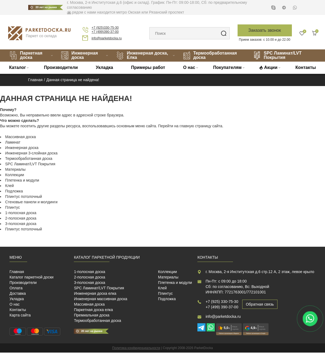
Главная (17, 272)
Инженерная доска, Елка (142, 55)
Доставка (18, 293)
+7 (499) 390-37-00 (222, 307)
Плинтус (12, 207)
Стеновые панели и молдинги (31, 202)
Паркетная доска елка (93, 310)
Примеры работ (148, 67)
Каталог (17, 67)
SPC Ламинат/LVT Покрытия (277, 55)
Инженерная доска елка (95, 293)
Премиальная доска (91, 315)
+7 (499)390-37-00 (105, 32)
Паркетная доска (26, 55)
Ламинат (12, 142)
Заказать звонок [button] (264, 30)
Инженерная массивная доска (100, 299)
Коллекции (14, 175)
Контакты (305, 67)
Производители (61, 67)
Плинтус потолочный (23, 196)
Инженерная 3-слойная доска (31, 153)
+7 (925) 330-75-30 (222, 301)
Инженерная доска (79, 55)
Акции (270, 67)
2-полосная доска (20, 218)
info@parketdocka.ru (106, 38)
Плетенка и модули (22, 180)
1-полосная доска (20, 213)
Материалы (15, 169)
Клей (9, 185)
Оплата (16, 288)
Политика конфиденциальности (136, 348)
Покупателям (227, 67)
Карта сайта (20, 315)
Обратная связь (260, 304)
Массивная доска (20, 137)
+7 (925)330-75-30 (105, 28)
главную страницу (195, 126)
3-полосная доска (20, 223)
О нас (189, 67)
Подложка (14, 191)
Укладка (104, 67)
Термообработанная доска (210, 55)
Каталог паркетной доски (31, 277)
